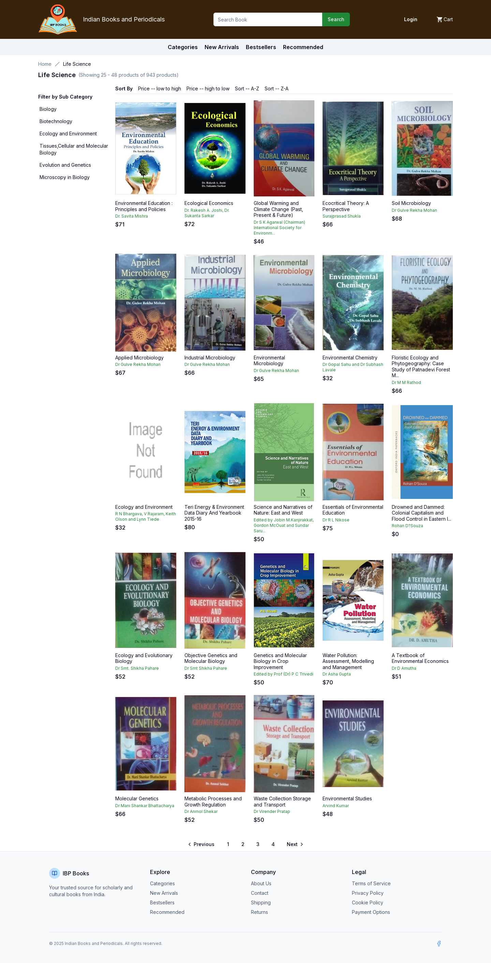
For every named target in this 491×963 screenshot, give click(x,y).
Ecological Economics (208, 203)
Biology (48, 109)
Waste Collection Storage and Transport (282, 802)
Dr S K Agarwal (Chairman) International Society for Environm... (279, 228)
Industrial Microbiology (209, 357)
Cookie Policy (367, 902)
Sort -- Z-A (276, 88)
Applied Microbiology (139, 357)
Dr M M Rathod (406, 382)
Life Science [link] (77, 64)
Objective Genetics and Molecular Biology (210, 658)
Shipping (261, 902)
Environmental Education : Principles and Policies (144, 206)
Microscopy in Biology (65, 177)
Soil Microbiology (411, 203)
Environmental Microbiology (269, 361)
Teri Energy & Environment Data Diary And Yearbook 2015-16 (214, 513)
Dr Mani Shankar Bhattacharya (144, 805)
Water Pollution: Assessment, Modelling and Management (348, 661)
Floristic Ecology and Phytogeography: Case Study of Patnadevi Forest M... (421, 367)
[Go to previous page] (201, 844)
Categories (183, 47)
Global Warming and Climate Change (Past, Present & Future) (278, 209)
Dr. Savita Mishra (131, 216)
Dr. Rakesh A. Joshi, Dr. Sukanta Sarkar (206, 213)
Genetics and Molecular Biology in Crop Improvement (280, 661)
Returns (259, 912)
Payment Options (371, 912)
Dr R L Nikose (336, 519)
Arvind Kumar (336, 805)
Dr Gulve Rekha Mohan (414, 210)
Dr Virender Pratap (272, 811)
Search (336, 19)
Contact (259, 893)
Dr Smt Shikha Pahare (205, 668)
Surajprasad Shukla (342, 216)
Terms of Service (371, 883)
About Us (261, 883)
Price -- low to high (159, 88)
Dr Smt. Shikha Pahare (137, 668)
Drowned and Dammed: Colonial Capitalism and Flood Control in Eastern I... (421, 513)
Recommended (167, 912)
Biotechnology (56, 121)
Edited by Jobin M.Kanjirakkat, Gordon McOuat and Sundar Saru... (284, 525)
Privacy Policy (368, 893)
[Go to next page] (294, 844)
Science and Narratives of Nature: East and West (283, 510)
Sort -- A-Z (247, 88)
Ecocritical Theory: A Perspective (346, 206)
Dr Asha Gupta (337, 674)
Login (410, 19)
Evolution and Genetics (65, 165)
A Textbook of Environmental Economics (420, 658)
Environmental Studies (347, 798)
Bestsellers (162, 902)
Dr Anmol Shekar (201, 811)
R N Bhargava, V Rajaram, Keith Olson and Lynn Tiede (145, 516)
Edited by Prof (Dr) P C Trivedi (283, 674)
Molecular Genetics (137, 798)
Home (44, 64)
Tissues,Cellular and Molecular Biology (74, 149)
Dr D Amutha (404, 668)
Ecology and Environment (68, 133)
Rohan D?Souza (407, 525)
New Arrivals (164, 893)
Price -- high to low (208, 88)
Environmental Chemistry (350, 357)
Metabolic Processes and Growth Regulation (213, 802)
